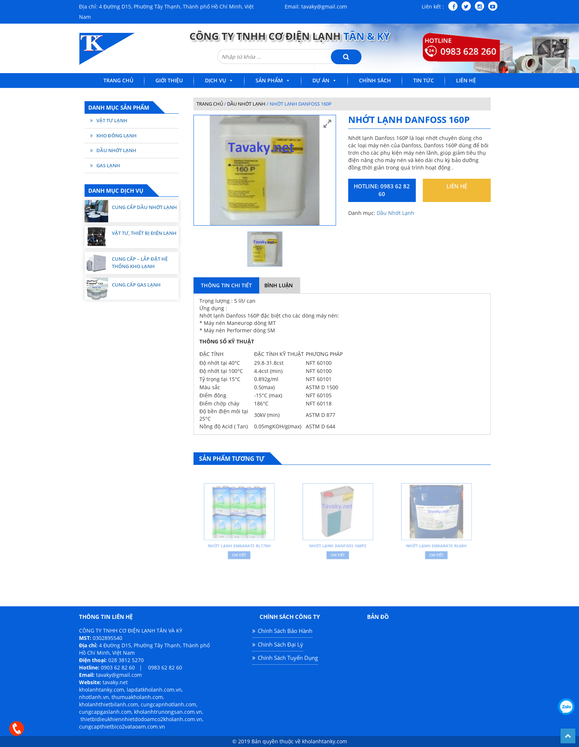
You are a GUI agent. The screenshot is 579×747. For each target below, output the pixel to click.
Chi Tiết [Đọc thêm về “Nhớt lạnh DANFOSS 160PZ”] (338, 550)
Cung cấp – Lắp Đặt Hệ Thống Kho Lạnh (140, 263)
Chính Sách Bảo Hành (285, 630)
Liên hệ (456, 186)
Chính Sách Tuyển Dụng (288, 657)
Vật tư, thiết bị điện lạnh (144, 233)
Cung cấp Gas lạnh (136, 284)
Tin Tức (423, 80)
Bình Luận (278, 285)
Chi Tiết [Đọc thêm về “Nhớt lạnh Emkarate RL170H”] (239, 550)
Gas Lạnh (108, 165)
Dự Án (320, 80)
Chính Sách (375, 80)
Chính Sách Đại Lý (280, 644)
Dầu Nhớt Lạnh (116, 150)
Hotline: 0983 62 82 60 (382, 190)
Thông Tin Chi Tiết (226, 285)
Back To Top (568, 736)
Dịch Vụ (215, 80)
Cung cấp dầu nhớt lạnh (144, 207)
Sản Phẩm (269, 80)
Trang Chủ (118, 80)
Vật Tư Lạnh (111, 120)
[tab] (226, 285)
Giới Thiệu (169, 80)
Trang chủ (209, 103)
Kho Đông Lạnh (116, 135)
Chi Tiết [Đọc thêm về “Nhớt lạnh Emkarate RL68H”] (436, 550)
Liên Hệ (466, 80)
